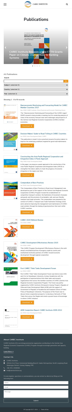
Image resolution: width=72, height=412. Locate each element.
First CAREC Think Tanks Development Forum (38, 268)
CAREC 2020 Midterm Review (32, 220)
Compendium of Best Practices (32, 183)
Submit (36, 401)
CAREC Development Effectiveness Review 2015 (39, 243)
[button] (33, 66)
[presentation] (6, 47)
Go (66, 81)
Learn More (9, 352)
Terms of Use (44, 409)
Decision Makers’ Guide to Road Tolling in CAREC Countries (43, 134)
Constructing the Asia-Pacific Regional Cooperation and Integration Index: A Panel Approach (42, 157)
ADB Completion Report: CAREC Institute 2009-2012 (41, 310)
